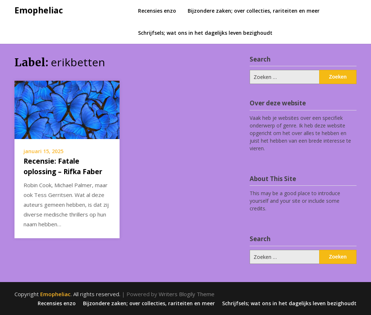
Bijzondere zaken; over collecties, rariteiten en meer (254, 10)
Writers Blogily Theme (186, 294)
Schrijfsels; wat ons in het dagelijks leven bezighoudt (205, 32)
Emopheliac (38, 10)
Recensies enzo (157, 10)
